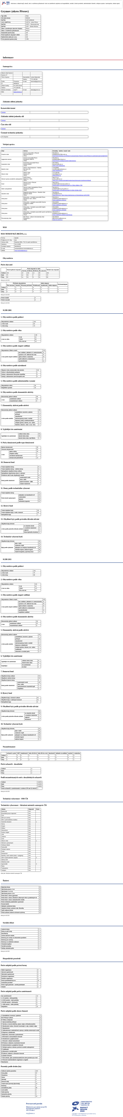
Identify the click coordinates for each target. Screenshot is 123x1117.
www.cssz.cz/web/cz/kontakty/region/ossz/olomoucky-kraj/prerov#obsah (72, 180)
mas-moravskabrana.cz (21, 250)
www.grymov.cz (18, 92)
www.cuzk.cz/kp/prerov (59, 165)
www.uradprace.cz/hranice (60, 205)
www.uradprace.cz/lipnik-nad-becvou (62, 214)
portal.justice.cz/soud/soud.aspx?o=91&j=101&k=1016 (67, 190)
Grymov (3, 112)
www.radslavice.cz (57, 170)
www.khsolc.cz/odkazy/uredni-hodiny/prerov (64, 160)
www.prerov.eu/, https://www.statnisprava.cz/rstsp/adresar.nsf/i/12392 (71, 195)
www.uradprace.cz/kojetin (59, 210)
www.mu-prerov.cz (57, 219)
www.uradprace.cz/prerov (59, 200)
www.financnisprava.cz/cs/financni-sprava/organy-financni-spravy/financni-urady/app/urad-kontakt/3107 (80, 156)
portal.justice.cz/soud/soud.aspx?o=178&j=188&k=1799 (67, 185)
